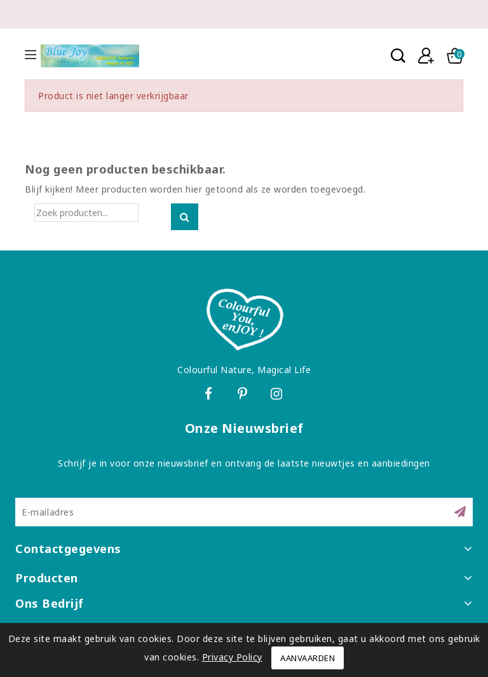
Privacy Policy (232, 657)
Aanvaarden (307, 658)
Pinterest (244, 395)
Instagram (279, 395)
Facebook (209, 395)
